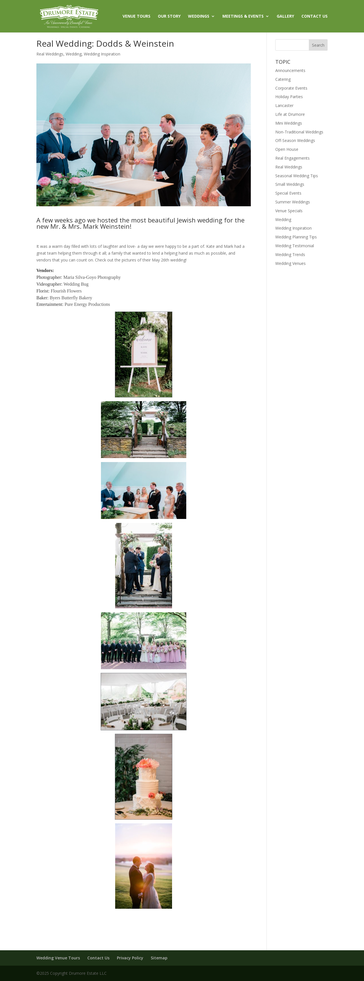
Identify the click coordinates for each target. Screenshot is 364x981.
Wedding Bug (75, 284)
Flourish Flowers (66, 290)
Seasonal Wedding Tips (296, 175)
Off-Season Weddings (295, 140)
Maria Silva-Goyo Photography (92, 277)
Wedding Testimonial (294, 245)
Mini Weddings (288, 123)
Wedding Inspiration (102, 54)
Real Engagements (292, 158)
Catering (283, 79)
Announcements (290, 70)
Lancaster (284, 105)
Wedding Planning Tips (296, 237)
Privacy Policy (130, 958)
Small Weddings (289, 184)
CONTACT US (314, 16)
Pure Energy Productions (87, 304)
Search (318, 45)
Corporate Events (291, 88)
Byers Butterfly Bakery (71, 297)
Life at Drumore (290, 114)
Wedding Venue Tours (58, 958)
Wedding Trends (290, 254)
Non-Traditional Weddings (299, 132)
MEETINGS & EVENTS (243, 16)
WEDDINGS (198, 16)
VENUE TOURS (136, 16)
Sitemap (159, 958)
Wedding (74, 54)
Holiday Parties (289, 96)
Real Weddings (49, 54)
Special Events (288, 193)
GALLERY (285, 16)
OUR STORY (169, 16)
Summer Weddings (292, 202)
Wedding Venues (290, 263)
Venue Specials (289, 210)
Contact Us (98, 958)
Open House (286, 149)
